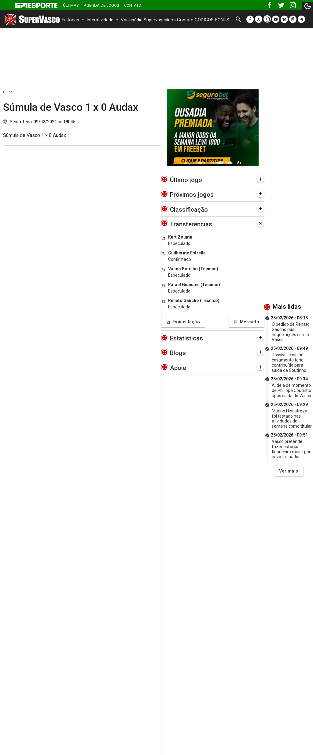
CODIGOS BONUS (212, 20)
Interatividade (103, 20)
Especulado (179, 243)
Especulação (183, 322)
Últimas (71, 5)
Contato (132, 5)
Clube (8, 92)
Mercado (246, 322)
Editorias (73, 20)
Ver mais (288, 471)
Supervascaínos (160, 20)
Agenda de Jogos (101, 5)
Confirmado (179, 259)
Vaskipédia (131, 20)
